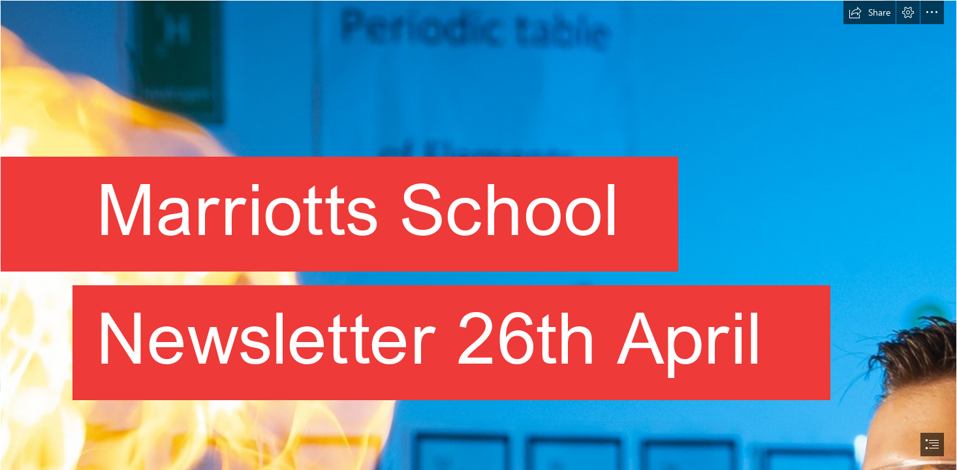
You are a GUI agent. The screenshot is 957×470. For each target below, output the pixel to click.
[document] (478, 235)
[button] (869, 12)
